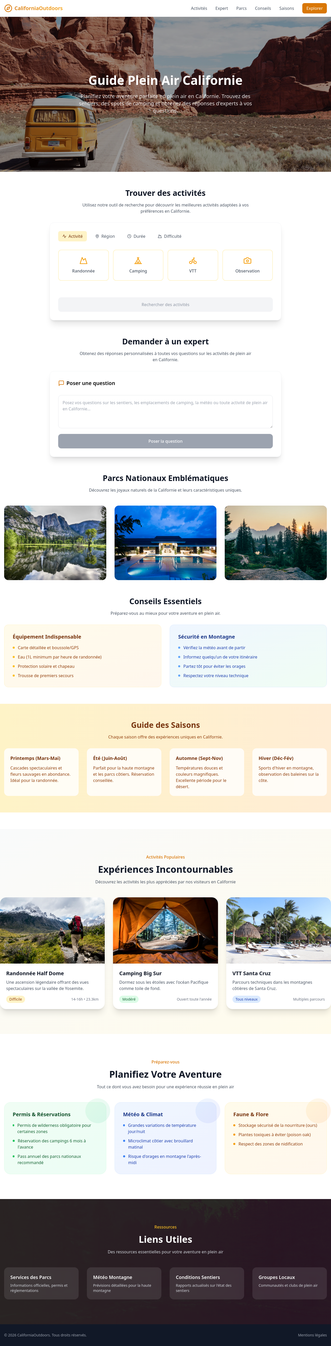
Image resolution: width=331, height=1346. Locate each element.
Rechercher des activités (165, 304)
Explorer (314, 8)
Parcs (241, 8)
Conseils (263, 8)
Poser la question (165, 441)
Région (105, 236)
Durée (136, 236)
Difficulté (169, 236)
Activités (199, 8)
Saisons (286, 8)
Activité (72, 236)
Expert (221, 8)
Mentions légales (312, 1335)
